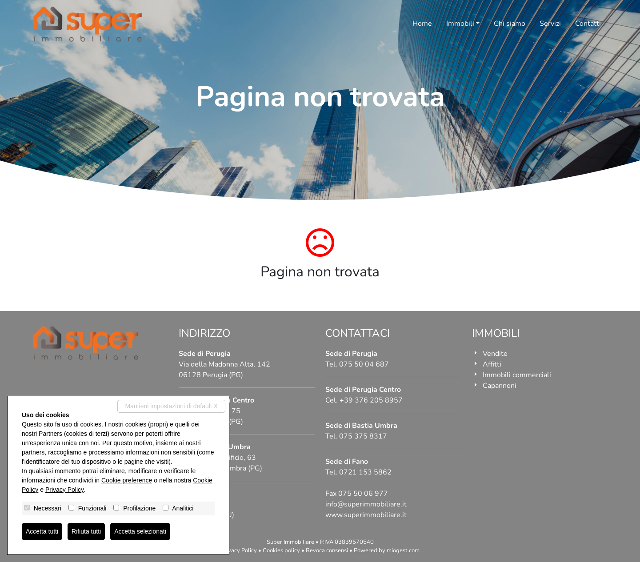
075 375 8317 (363, 436)
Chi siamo (509, 23)
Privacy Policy (239, 550)
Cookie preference (126, 480)
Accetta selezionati (140, 531)
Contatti (588, 23)
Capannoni (499, 386)
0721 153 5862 (365, 472)
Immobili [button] (460, 23)
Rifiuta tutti (86, 531)
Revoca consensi (327, 550)
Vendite (495, 354)
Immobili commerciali (517, 375)
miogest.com (403, 550)
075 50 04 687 (364, 364)
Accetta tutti (42, 531)
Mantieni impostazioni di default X (171, 406)
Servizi (550, 23)
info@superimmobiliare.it (366, 504)
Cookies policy (281, 550)
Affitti (492, 364)
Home (422, 23)
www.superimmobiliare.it (366, 515)
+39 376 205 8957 (371, 400)
